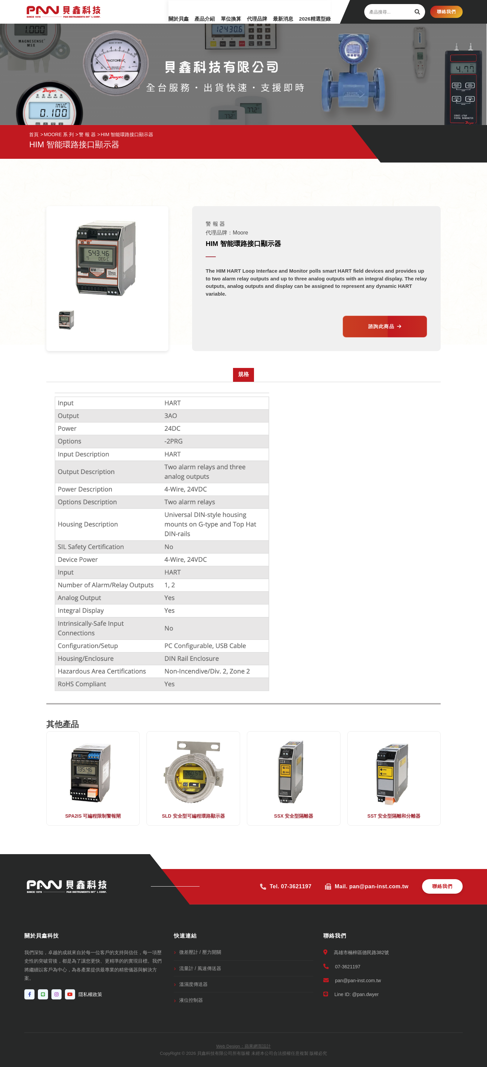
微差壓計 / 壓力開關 (200, 952)
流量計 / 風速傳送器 (200, 968)
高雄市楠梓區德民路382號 (356, 952)
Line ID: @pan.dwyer (351, 994)
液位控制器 (191, 1000)
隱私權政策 (90, 994)
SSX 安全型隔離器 (293, 816)
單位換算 (214, 12)
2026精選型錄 (310, 12)
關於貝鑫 (153, 12)
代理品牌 (244, 12)
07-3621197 (342, 966)
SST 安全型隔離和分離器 (393, 816)
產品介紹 (183, 12)
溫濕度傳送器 (193, 984)
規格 (243, 374)
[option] (66, 319)
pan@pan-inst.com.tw (352, 980)
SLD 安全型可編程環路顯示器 (193, 816)
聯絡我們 (446, 11)
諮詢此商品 (385, 326)
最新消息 (274, 12)
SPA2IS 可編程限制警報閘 (93, 816)
